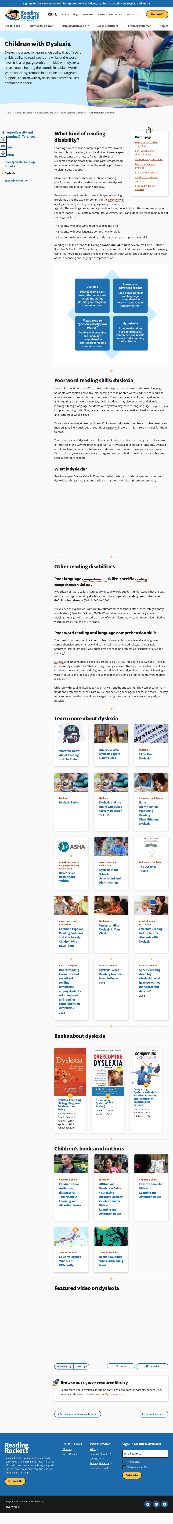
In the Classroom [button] (42, 26)
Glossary (67, 1459)
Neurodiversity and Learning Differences (20, 134)
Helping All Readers (24, 112)
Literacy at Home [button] (140, 26)
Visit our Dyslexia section (111, 1406)
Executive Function (16, 180)
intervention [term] (141, 695)
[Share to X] (3, 139)
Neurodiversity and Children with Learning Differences (67, 112)
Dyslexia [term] (59, 388)
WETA (52, 14)
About (65, 14)
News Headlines (71, 1464)
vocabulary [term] (94, 401)
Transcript (159, 1378)
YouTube (164, 1514)
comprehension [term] (64, 208)
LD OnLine (97, 1468)
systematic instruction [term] (84, 453)
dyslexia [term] (103, 182)
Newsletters (115, 14)
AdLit (94, 1459)
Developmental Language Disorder (20, 164)
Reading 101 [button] (13, 26)
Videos (101, 14)
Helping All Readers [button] (75, 26)
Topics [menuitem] (164, 26)
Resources (88, 14)
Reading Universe (100, 1473)
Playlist (140, 1378)
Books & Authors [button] (108, 26)
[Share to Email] (3, 145)
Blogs (76, 14)
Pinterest (156, 1514)
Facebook (147, 1514)
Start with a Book (100, 1478)
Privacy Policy (12, 1517)
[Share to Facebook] (3, 132)
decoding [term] (85, 204)
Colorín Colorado (100, 1464)
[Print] (3, 152)
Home (8, 112)
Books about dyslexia (147, 172)
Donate (159, 14)
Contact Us (15, 1491)
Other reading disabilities (149, 159)
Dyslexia (10, 173)
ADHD (8, 147)
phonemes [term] (112, 427)
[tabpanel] (111, 1342)
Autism (9, 155)
